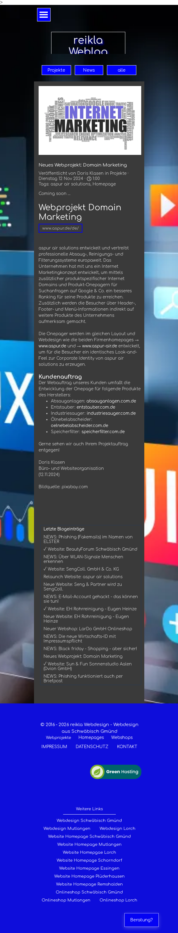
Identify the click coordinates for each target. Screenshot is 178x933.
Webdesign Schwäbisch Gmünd (89, 821)
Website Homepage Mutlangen (89, 844)
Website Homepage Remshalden (89, 884)
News (89, 70)
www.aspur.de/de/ (60, 228)
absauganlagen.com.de (111, 401)
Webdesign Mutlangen (67, 828)
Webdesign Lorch (117, 828)
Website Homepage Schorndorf (89, 860)
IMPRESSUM (54, 746)
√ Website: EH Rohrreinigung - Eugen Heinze (90, 609)
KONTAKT (127, 746)
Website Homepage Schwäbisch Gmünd (89, 836)
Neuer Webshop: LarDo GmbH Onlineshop (88, 629)
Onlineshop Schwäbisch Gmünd (89, 892)
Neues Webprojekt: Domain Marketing (83, 656)
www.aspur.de (52, 346)
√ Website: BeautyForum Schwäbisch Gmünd (90, 549)
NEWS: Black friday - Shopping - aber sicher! (90, 648)
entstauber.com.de (96, 407)
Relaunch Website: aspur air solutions (83, 577)
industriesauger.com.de (111, 413)
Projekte (56, 70)
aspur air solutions (70, 184)
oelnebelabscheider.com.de (79, 425)
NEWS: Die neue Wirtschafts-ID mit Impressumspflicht (80, 638)
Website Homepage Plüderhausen (89, 876)
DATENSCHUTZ (92, 746)
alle (122, 70)
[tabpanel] (89, 735)
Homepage (104, 184)
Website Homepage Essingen (89, 868)
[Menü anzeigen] (44, 14)
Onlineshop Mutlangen (66, 900)
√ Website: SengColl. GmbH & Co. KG (81, 569)
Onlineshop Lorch (118, 900)
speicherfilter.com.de (103, 431)
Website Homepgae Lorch (89, 852)
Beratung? (141, 920)
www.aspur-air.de (99, 346)
